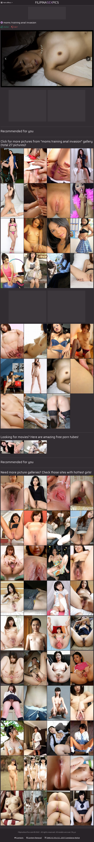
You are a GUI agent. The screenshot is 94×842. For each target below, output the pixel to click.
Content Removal (34, 837)
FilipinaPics (47, 2)
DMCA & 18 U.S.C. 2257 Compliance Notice (62, 837)
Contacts (18, 837)
